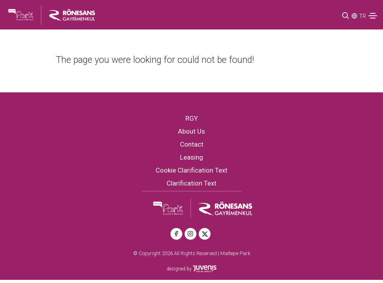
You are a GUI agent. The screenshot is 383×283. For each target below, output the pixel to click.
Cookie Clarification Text (191, 170)
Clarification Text (191, 183)
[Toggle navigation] (372, 15)
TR (362, 16)
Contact (191, 144)
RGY (191, 118)
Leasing (191, 157)
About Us (191, 131)
